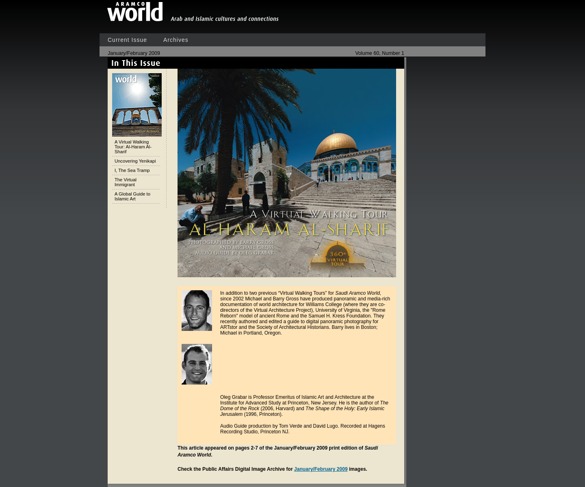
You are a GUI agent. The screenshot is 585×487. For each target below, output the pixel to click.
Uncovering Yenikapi (135, 161)
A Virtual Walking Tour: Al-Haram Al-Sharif (133, 146)
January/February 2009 (321, 469)
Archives (175, 40)
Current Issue (127, 40)
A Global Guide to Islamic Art (132, 196)
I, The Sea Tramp (132, 170)
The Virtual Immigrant (125, 182)
